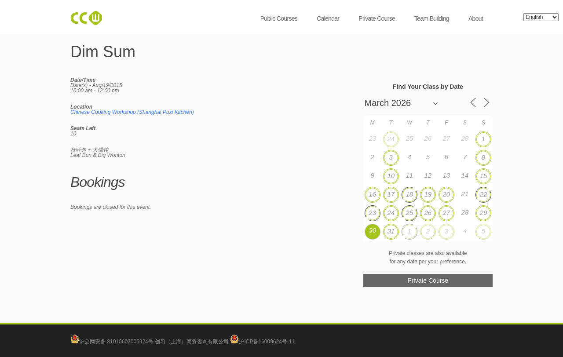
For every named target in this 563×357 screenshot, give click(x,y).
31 (391, 231)
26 (427, 212)
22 (483, 194)
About (475, 18)
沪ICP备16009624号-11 (262, 342)
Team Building (431, 18)
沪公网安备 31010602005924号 (116, 342)
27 (446, 212)
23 (372, 212)
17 (391, 194)
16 (372, 194)
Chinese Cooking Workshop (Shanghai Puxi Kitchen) (132, 112)
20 (446, 194)
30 (372, 230)
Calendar (328, 18)
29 (483, 212)
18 (409, 194)
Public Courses (278, 18)
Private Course (376, 18)
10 (391, 175)
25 (409, 212)
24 (391, 138)
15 (483, 175)
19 (427, 194)
